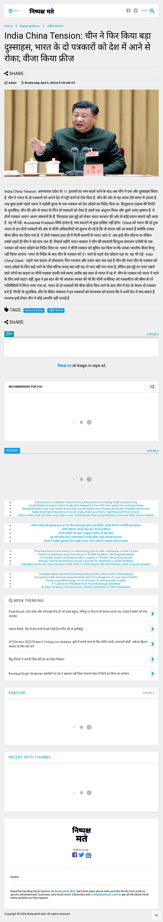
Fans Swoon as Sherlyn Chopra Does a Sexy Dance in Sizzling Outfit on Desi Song (86, 502)
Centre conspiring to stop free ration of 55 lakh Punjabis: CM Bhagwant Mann (86, 554)
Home (8, 26)
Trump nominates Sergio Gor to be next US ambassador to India (86, 580)
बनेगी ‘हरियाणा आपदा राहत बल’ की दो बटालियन (86, 529)
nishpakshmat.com (104, 894)
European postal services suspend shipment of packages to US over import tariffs (86, 577)
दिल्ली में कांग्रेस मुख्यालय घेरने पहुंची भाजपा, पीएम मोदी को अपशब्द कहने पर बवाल (86, 541)
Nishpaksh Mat (65, 891)
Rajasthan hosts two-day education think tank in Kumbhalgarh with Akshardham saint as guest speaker (85, 564)
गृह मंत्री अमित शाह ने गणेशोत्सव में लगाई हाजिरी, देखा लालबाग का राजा (86, 537)
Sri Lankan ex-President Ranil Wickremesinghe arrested (86, 583)
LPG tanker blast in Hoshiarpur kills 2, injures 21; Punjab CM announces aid (86, 557)
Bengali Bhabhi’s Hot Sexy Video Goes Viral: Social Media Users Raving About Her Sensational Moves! (86, 508)
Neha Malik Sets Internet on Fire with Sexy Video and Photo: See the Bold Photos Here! (85, 512)
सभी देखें (153, 334)
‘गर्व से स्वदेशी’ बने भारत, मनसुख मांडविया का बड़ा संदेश (86, 533)
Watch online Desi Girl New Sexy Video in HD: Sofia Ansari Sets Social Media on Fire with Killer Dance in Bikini (86, 515)
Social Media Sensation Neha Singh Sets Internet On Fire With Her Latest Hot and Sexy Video (85, 505)
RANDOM (17, 693)
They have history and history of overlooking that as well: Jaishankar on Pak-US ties (86, 551)
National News (30, 26)
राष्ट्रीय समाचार (55, 26)
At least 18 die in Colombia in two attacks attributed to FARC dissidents (85, 587)
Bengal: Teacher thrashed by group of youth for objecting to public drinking (86, 560)
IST (48, 82)
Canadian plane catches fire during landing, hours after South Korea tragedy (86, 574)
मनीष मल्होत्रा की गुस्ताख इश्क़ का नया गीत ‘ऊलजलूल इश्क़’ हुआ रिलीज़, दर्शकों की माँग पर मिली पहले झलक (86, 525)
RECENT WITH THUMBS (30, 757)
